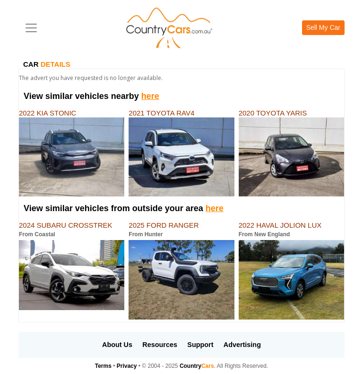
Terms (103, 366)
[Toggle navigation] (31, 28)
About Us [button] (117, 344)
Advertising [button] (242, 344)
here (150, 96)
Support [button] (200, 344)
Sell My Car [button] (323, 27)
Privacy (127, 366)
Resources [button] (159, 344)
